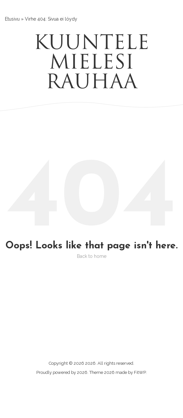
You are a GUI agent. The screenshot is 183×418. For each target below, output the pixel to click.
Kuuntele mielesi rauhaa (91, 63)
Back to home (91, 256)
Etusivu (12, 19)
